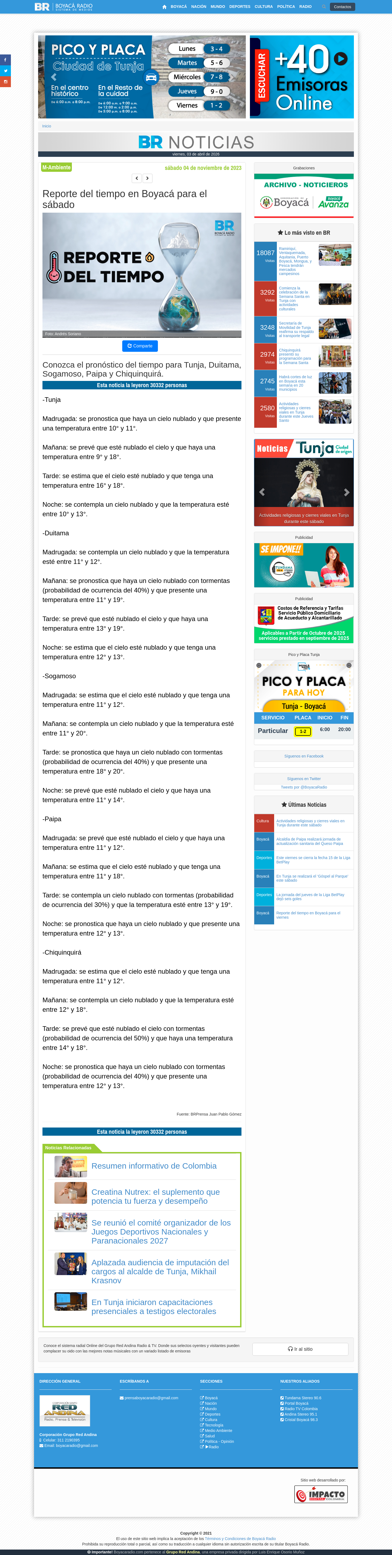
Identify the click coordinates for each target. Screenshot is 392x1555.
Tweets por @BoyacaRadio (304, 787)
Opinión (227, 1441)
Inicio (46, 126)
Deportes (212, 1414)
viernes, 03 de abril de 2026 (196, 154)
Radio (212, 1447)
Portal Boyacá (296, 1403)
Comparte (140, 346)
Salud (210, 1436)
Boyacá (211, 1398)
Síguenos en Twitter (304, 779)
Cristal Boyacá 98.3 (301, 1419)
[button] (53, 76)
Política (211, 1441)
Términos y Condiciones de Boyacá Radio (240, 1538)
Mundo (211, 1409)
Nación (211, 1403)
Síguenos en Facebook (304, 756)
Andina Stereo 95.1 (300, 1414)
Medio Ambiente (218, 1430)
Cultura (211, 1419)
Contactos (342, 7)
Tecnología (214, 1425)
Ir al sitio (300, 1349)
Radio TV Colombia (301, 1409)
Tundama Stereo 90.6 (303, 1398)
